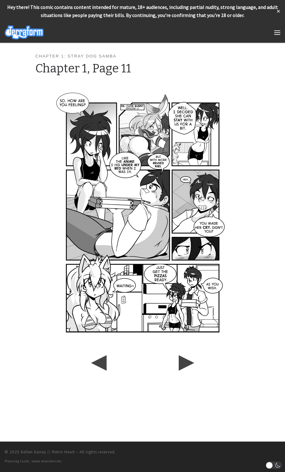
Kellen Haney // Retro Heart (48, 452)
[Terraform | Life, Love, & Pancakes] (24, 31)
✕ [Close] (278, 11)
